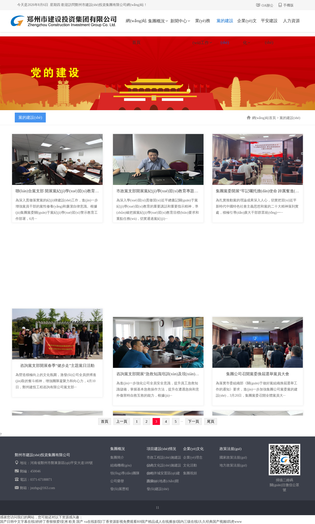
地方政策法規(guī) (233, 465)
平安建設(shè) (269, 25)
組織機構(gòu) (120, 465)
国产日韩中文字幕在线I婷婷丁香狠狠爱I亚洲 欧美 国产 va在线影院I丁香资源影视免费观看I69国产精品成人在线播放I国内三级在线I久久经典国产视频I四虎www (121, 522)
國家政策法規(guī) (233, 457)
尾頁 (210, 421)
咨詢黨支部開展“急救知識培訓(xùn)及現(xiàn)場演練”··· (164, 374)
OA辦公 (267, 5)
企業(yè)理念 (193, 457)
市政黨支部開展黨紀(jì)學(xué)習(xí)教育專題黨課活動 (163, 191)
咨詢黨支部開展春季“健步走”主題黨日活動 (57, 374)
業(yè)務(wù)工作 (202, 25)
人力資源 (291, 20)
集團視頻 (190, 473)
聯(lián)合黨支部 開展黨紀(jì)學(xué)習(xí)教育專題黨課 (63, 191)
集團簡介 (117, 457)
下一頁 (193, 421)
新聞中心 (180, 21)
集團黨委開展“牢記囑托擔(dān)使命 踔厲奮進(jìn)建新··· (263, 191)
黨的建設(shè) (225, 25)
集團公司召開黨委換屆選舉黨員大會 (257, 374)
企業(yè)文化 (246, 25)
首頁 (104, 421)
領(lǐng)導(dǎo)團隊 (125, 473)
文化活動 (190, 465)
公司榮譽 (117, 481)
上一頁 (121, 421)
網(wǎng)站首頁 (136, 25)
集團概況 (158, 21)
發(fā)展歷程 (119, 489)
